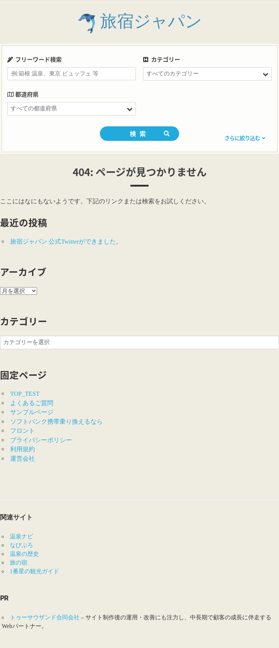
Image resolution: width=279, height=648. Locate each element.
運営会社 (22, 458)
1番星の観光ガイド (34, 571)
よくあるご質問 (31, 403)
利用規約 (22, 449)
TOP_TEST (25, 393)
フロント (22, 430)
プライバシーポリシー (41, 440)
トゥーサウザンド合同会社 (45, 617)
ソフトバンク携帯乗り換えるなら (56, 421)
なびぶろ (21, 545)
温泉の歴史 (24, 554)
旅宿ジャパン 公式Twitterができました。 (66, 241)
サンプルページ (31, 412)
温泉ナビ (21, 536)
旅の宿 (18, 562)
